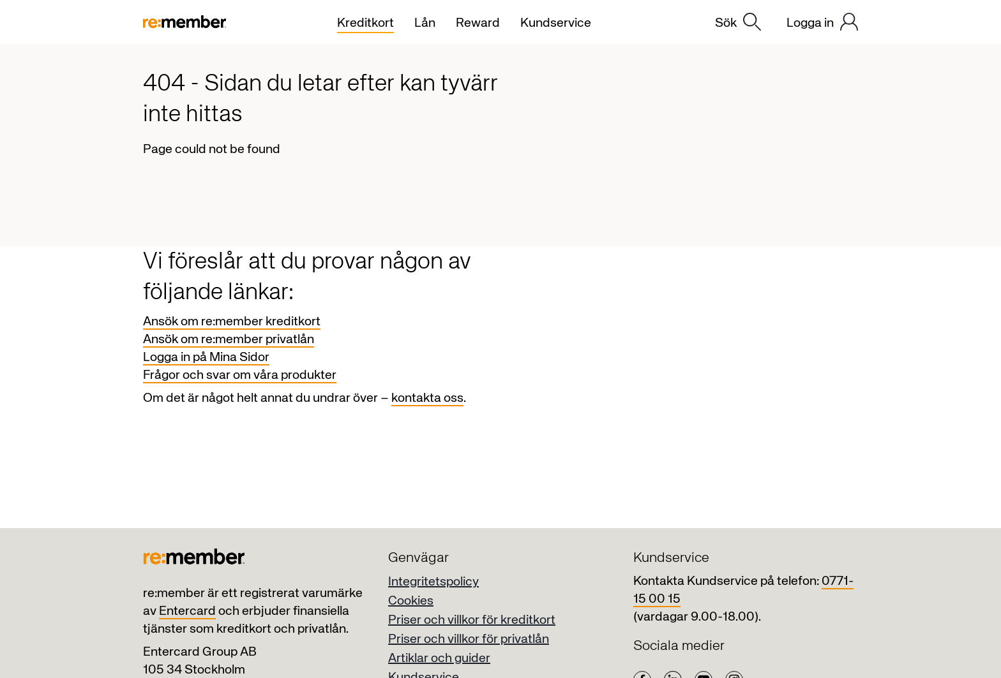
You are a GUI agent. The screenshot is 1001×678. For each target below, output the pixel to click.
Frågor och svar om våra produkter (239, 375)
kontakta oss (427, 398)
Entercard (187, 611)
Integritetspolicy (433, 582)
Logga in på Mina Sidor (206, 357)
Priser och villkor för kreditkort (471, 620)
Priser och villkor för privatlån (468, 639)
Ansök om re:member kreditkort (231, 321)
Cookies (410, 601)
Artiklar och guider (439, 658)
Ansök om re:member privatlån (228, 339)
